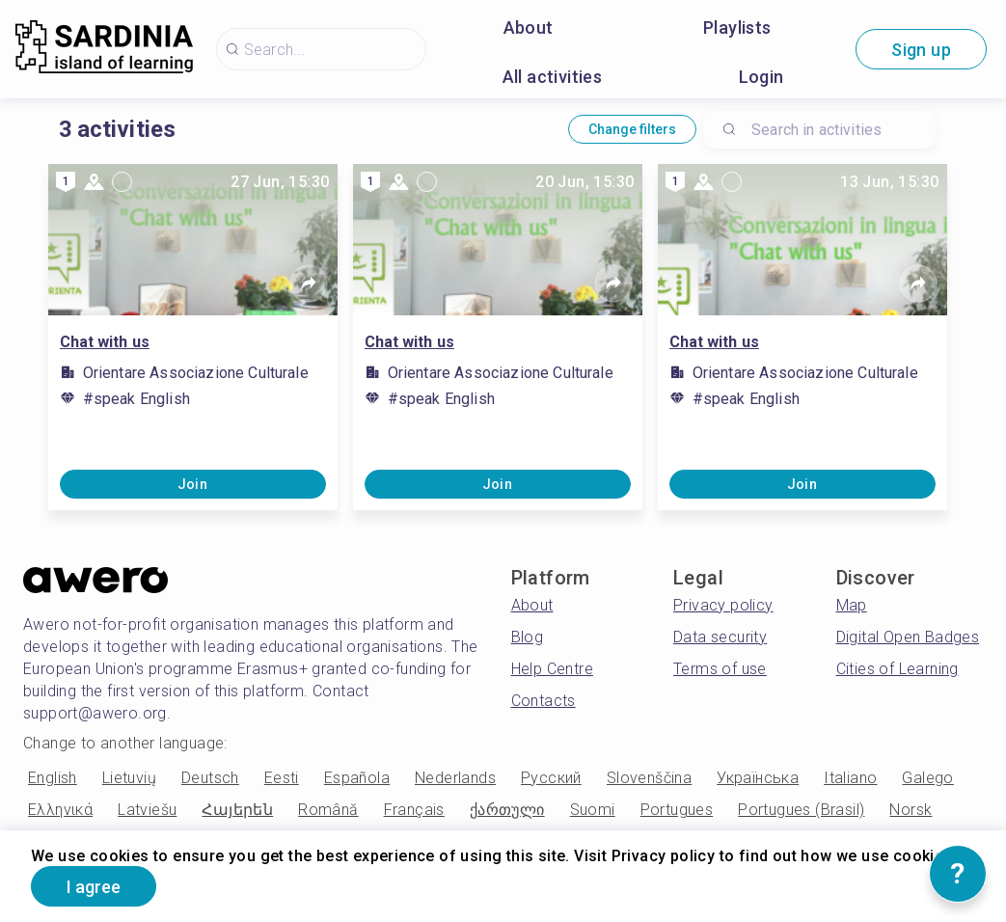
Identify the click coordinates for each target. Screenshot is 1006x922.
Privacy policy (723, 605)
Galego (927, 778)
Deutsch (210, 778)
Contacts (543, 701)
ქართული (507, 809)
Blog (527, 637)
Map (851, 605)
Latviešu (147, 809)
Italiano (850, 778)
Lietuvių (129, 778)
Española (357, 778)
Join (192, 484)
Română (328, 809)
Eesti (281, 778)
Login (761, 77)
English (52, 778)
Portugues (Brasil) (801, 809)
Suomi (592, 809)
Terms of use (720, 669)
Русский (551, 778)
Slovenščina (649, 778)
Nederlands (455, 778)
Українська (758, 778)
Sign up (921, 50)
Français (414, 809)
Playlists (737, 27)
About (528, 27)
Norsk (910, 809)
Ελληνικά (60, 809)
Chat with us (105, 342)
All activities (553, 77)
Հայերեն (237, 809)
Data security (720, 637)
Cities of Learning (897, 669)
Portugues (677, 809)
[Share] (308, 283)
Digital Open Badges (908, 637)
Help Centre (552, 669)
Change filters (632, 129)
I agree (94, 887)
